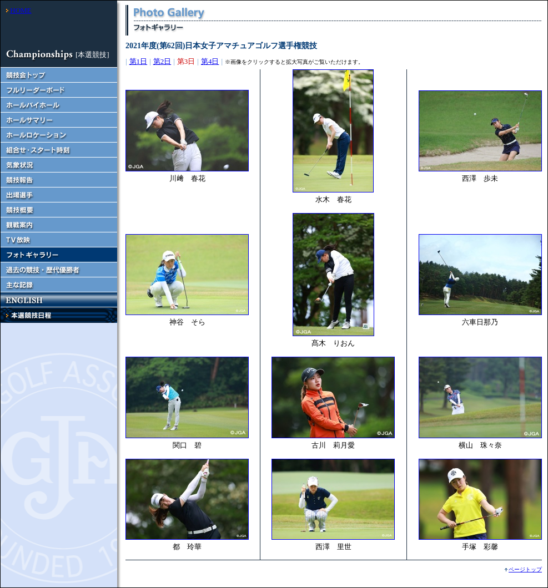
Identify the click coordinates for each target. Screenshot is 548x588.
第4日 (210, 61)
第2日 (162, 61)
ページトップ (525, 569)
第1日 (138, 61)
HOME (20, 10)
